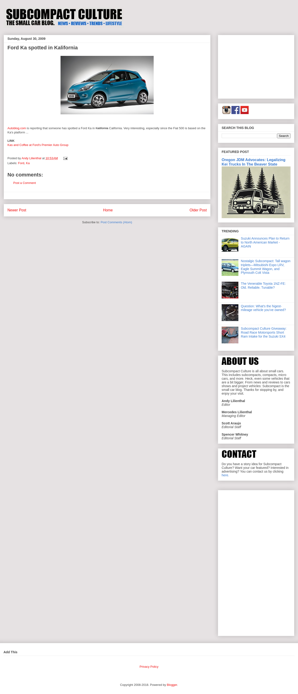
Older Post (198, 210)
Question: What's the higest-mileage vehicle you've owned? (263, 308)
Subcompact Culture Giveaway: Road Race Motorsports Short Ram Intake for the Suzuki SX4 (264, 332)
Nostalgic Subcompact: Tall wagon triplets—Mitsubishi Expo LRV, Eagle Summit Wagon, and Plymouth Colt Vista (266, 266)
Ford (21, 163)
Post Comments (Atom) (116, 222)
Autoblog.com (16, 128)
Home (108, 210)
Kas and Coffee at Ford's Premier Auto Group (37, 145)
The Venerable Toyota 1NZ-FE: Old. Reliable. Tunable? (263, 285)
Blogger (172, 685)
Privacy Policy (149, 666)
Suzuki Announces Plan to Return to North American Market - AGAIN (265, 242)
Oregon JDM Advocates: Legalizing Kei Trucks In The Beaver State (253, 162)
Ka (28, 163)
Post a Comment (24, 183)
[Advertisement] (256, 66)
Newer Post (16, 210)
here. (225, 475)
